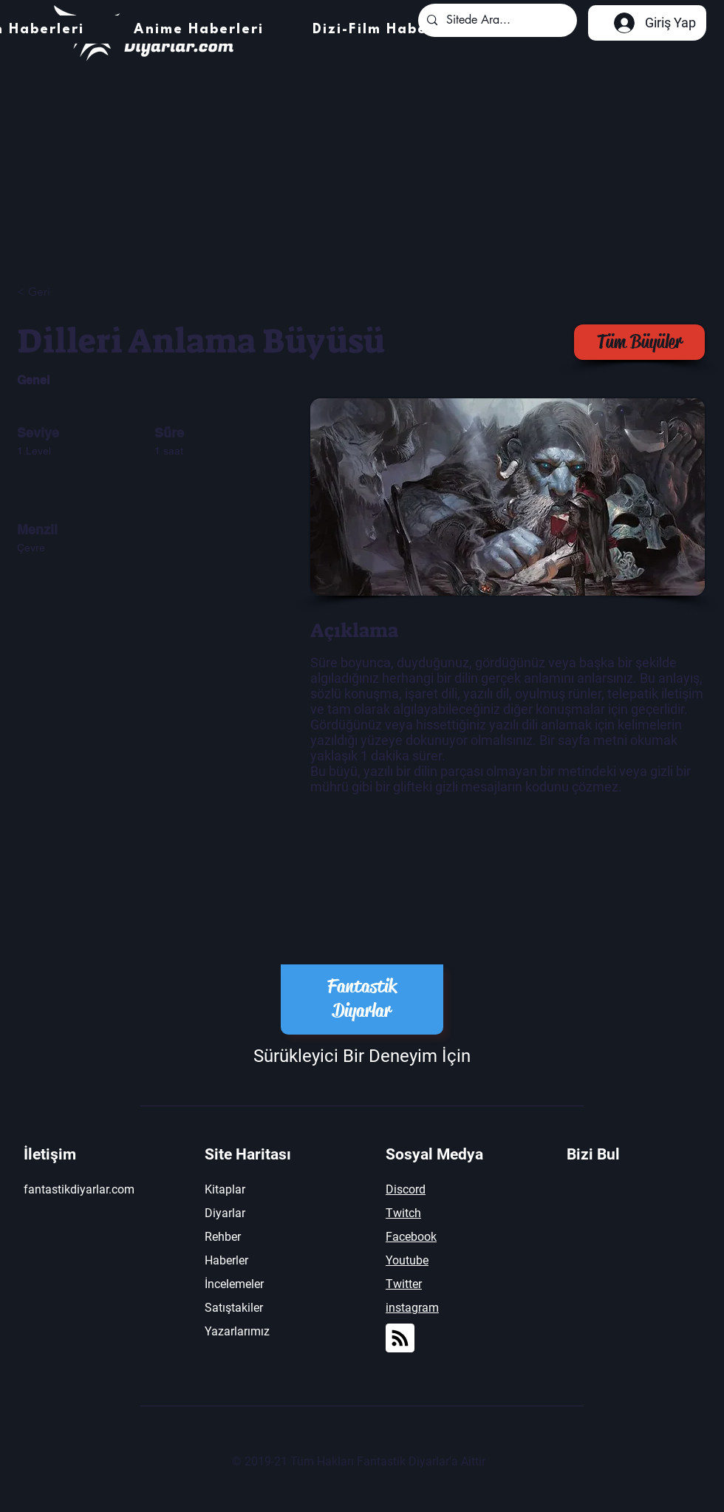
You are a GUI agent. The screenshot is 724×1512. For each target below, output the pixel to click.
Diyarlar (225, 1213)
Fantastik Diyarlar (362, 998)
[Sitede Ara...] (496, 20)
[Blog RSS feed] (400, 1339)
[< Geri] (69, 292)
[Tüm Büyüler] (639, 342)
